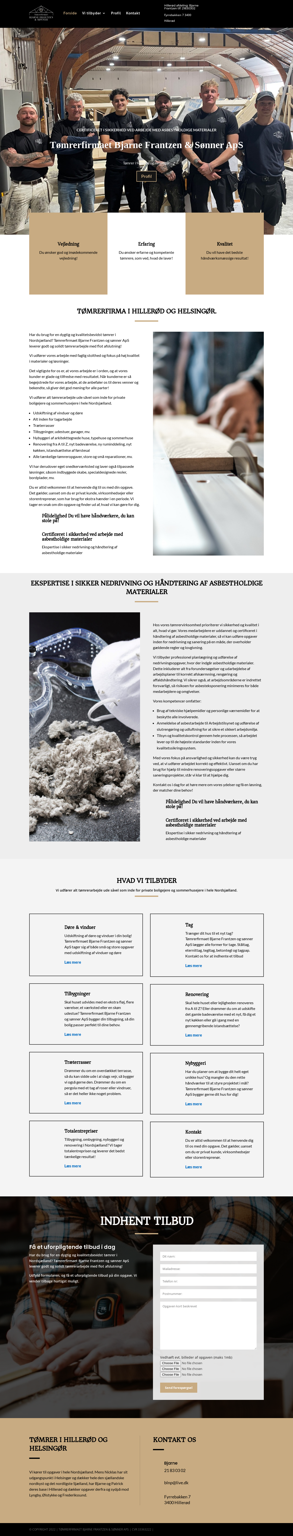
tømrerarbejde (77, 346)
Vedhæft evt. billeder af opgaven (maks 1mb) (196, 1357)
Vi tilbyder (91, 13)
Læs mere (73, 962)
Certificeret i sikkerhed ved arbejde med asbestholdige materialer (146, 130)
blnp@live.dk (176, 1482)
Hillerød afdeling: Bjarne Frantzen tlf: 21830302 (181, 7)
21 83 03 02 (175, 1470)
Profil (116, 13)
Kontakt (133, 13)
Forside (70, 13)
